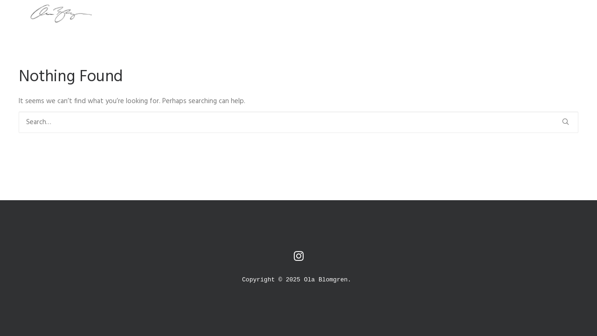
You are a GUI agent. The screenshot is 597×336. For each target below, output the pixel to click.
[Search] (298, 122)
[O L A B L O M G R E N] (47, 13)
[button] (565, 121)
